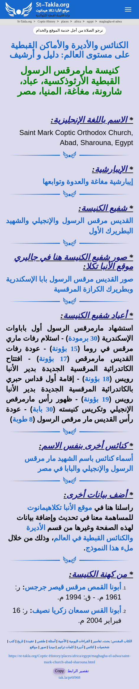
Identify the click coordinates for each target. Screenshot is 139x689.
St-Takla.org (24, 21)
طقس (41, 641)
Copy (59, 671)
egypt (90, 21)
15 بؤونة (65, 348)
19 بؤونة (96, 399)
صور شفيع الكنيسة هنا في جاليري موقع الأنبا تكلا (73, 262)
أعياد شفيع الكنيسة (95, 315)
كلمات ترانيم (66, 647)
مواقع (33, 647)
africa (77, 21)
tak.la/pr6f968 (69, 677)
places (64, 21)
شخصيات (103, 647)
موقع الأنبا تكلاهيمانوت (59, 507)
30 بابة (42, 409)
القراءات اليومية (79, 641)
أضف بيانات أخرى (96, 494)
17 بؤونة (53, 359)
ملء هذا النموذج (109, 548)
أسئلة (51, 641)
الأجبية (62, 641)
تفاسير (97, 641)
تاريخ (20, 641)
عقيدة (30, 641)
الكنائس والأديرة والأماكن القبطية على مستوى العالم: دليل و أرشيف (69, 49)
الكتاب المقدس (122, 641)
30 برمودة (82, 338)
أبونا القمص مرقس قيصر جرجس (73, 587)
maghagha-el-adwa (110, 21)
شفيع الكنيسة (104, 208)
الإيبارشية (111, 169)
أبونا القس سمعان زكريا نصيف (76, 610)
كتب (11, 641)
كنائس (90, 647)
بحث (107, 641)
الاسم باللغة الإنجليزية (90, 119)
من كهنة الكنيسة (99, 574)
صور (43, 647)
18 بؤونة (97, 379)
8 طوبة (22, 419)
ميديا (52, 647)
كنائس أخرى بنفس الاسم (84, 445)
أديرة (79, 647)
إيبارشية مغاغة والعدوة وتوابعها (87, 182)
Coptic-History (46, 21)
